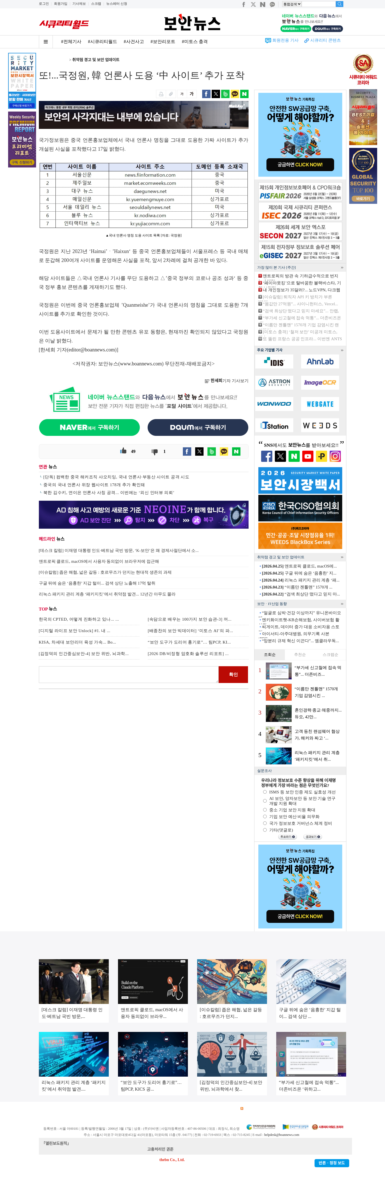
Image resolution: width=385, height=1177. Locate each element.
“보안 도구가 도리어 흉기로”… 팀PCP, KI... (189, 642)
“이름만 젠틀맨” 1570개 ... (297, 587)
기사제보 (79, 4)
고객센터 (189, 1109)
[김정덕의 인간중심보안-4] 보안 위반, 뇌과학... (84, 653)
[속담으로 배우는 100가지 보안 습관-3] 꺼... (190, 619)
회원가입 (60, 4)
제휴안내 (209, 1109)
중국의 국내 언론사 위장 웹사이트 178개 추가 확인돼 (94, 485)
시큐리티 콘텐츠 (325, 40)
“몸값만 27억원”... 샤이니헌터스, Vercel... (300, 304)
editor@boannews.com (92, 350)
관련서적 (228, 1109)
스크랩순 (330, 655)
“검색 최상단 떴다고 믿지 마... (301, 594)
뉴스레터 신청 (116, 4)
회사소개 (46, 1109)
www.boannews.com (141, 364)
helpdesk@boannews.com (281, 1135)
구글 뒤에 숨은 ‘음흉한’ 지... (299, 573)
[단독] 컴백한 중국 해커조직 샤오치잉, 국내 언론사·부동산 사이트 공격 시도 (116, 477)
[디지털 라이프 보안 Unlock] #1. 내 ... (74, 630)
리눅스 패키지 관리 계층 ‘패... (301, 580)
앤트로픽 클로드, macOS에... (299, 566)
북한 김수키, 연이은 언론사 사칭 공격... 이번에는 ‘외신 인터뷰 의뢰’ (108, 492)
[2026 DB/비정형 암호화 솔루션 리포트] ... (188, 653)
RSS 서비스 (253, 1109)
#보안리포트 (163, 41)
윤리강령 (169, 1109)
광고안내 (65, 1109)
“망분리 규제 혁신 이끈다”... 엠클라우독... (300, 641)
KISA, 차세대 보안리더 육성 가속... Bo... (77, 642)
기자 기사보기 (227, 381)
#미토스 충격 (195, 41)
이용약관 (85, 1109)
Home (43, 60)
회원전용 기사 (285, 40)
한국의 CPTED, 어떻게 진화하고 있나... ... (79, 619)
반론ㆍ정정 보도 (332, 1163)
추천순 (300, 655)
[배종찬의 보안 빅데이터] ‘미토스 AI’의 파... (190, 630)
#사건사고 (134, 41)
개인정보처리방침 (111, 1109)
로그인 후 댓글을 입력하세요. (129, 674)
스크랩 (96, 4)
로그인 (44, 4)
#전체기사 (71, 41)
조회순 (270, 655)
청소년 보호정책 (144, 1109)
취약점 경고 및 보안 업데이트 (96, 60)
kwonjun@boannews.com (195, 1149)
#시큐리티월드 (102, 41)
